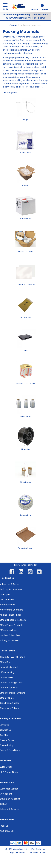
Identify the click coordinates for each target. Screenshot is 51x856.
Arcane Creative (38, 852)
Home (13, 25)
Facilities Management (30, 25)
